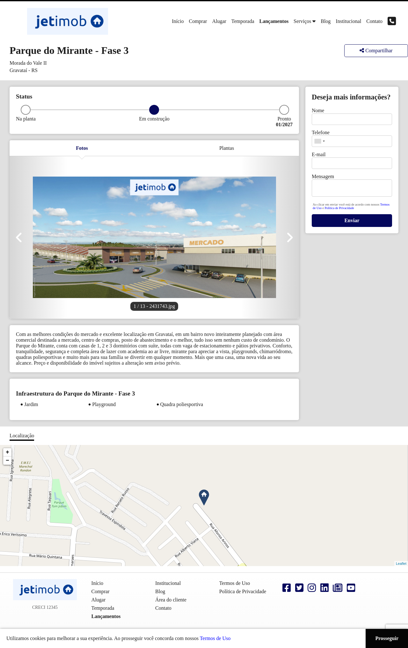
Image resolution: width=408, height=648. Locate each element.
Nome (318, 110)
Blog (326, 21)
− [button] (7, 460)
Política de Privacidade (339, 208)
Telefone (321, 132)
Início (178, 21)
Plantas (226, 148)
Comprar (198, 21)
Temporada (242, 21)
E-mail (319, 154)
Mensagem (323, 176)
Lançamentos (274, 21)
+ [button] (7, 452)
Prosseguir (386, 638)
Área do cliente (170, 599)
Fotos (82, 148)
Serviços (302, 21)
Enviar (351, 220)
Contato (374, 21)
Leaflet (401, 563)
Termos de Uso (215, 638)
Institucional (348, 21)
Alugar (219, 21)
